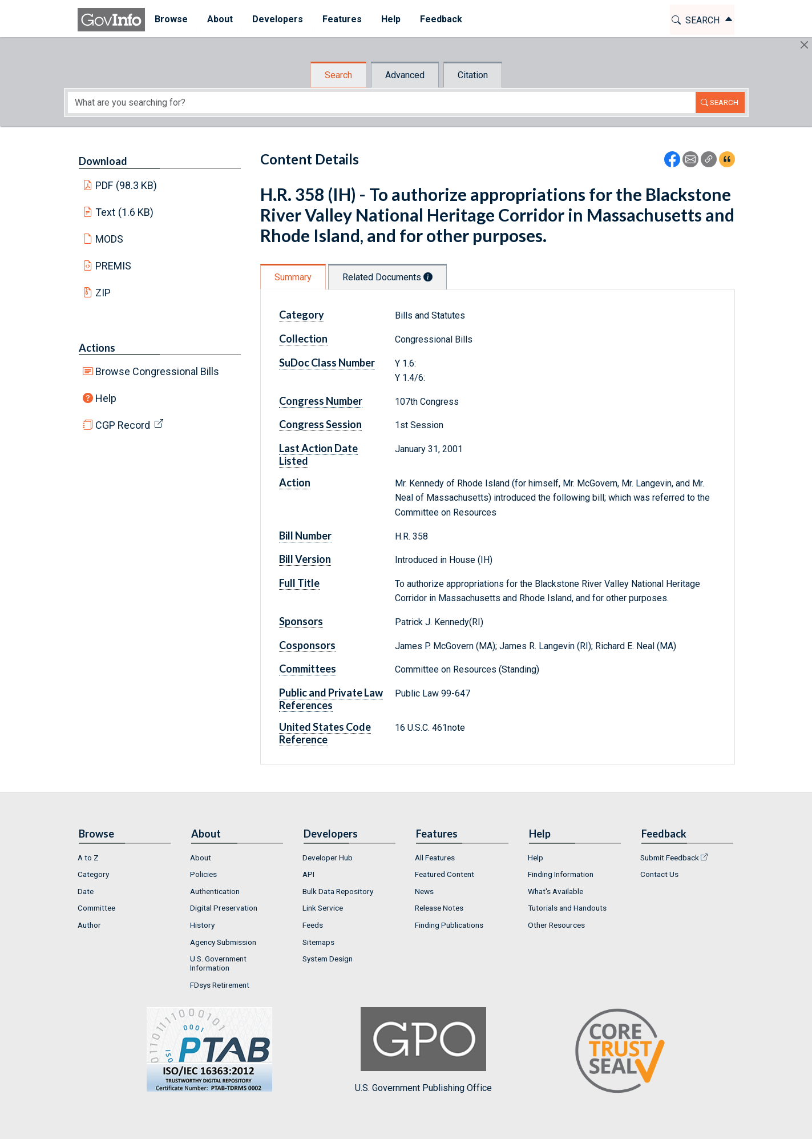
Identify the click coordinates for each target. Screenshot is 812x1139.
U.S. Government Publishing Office (423, 1050)
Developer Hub (327, 857)
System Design (327, 958)
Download (103, 161)
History (202, 924)
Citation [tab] (473, 75)
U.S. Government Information (218, 963)
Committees (307, 668)
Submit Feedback (669, 857)
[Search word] (382, 102)
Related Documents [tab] (387, 277)
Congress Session (320, 424)
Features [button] (342, 19)
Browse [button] (171, 19)
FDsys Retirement (219, 984)
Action (294, 482)
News (424, 891)
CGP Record (122, 425)
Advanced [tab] (405, 75)
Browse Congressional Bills (157, 371)
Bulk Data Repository (337, 891)
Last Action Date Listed (318, 454)
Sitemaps (318, 942)
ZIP (103, 293)
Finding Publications (449, 924)
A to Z (88, 857)
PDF (126, 185)
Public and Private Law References (331, 698)
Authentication (215, 891)
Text (124, 212)
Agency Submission (223, 942)
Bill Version (305, 559)
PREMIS (113, 266)
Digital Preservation (223, 907)
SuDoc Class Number (327, 362)
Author (89, 924)
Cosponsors (307, 645)
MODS (109, 239)
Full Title (299, 583)
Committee (96, 907)
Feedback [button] (441, 19)
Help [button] (391, 19)
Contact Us (659, 874)
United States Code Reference (325, 733)
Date (86, 891)
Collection (303, 338)
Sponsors (301, 621)
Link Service (322, 907)
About (200, 857)
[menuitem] (171, 20)
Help (105, 398)
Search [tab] (338, 75)
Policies (203, 874)
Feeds (312, 924)
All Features (435, 857)
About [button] (220, 19)
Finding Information (560, 874)
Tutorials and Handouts (567, 907)
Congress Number (320, 401)
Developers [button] (277, 19)
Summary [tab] (293, 277)
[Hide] (804, 45)
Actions (97, 347)
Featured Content (444, 874)
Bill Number (305, 535)
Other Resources (556, 924)
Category (301, 314)
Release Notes (439, 907)
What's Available (555, 891)
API (308, 874)
